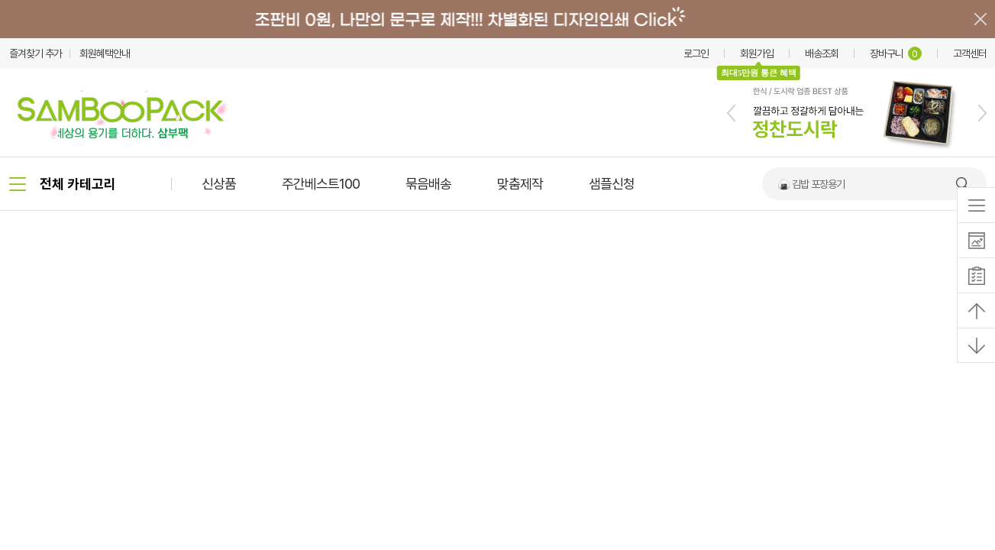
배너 (497, 19)
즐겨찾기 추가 (35, 53)
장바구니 (896, 53)
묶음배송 (428, 184)
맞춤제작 (520, 184)
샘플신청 (612, 184)
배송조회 (821, 53)
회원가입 (757, 53)
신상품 (219, 184)
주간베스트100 (321, 184)
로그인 (696, 53)
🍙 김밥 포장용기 (811, 184)
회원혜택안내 (104, 53)
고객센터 (970, 53)
